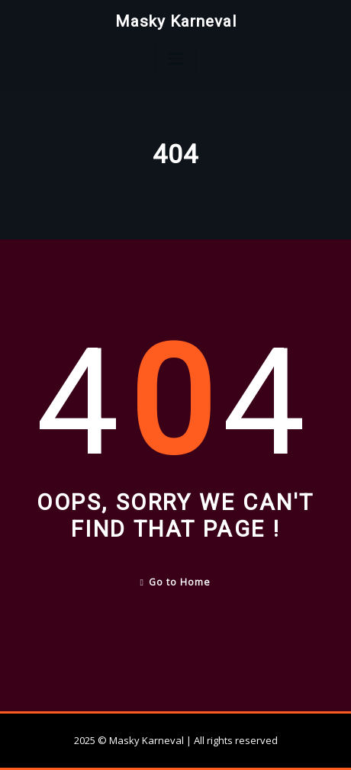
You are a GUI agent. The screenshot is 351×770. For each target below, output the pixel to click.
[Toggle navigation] (175, 59)
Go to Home (175, 582)
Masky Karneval (176, 21)
